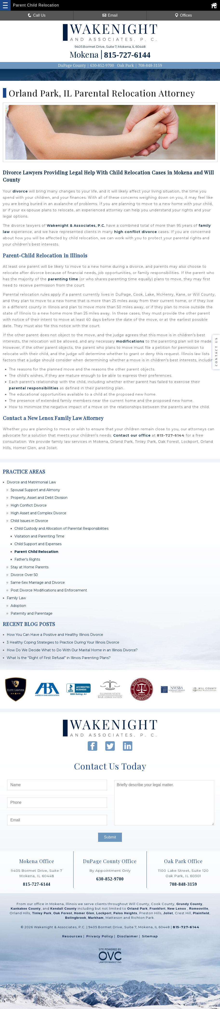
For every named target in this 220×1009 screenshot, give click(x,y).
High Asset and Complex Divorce (38, 513)
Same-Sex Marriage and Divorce (38, 582)
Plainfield (201, 913)
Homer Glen (84, 913)
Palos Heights (125, 913)
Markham (96, 918)
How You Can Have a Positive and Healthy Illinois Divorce (55, 634)
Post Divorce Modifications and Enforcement (49, 590)
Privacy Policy (99, 936)
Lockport (104, 913)
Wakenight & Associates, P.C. (76, 225)
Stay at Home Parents (29, 567)
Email (109, 15)
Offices (183, 15)
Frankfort (158, 908)
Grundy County (189, 904)
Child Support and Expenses (37, 544)
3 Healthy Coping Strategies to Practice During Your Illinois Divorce (63, 642)
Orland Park (137, 908)
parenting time (63, 279)
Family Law (16, 598)
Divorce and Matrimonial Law (31, 482)
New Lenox (177, 908)
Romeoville (198, 908)
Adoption (18, 606)
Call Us (37, 15)
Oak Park (125, 65)
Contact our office (132, 435)
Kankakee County (26, 908)
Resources (72, 936)
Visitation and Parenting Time (39, 536)
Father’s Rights (27, 559)
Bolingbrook (75, 918)
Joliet (168, 913)
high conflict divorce (135, 232)
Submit (110, 837)
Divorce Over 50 (24, 575)
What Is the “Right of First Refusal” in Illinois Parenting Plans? (59, 658)
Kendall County (63, 908)
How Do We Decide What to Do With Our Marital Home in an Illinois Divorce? (72, 650)
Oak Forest (62, 913)
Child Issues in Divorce (29, 521)
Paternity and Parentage (32, 613)
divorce (20, 191)
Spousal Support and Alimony (35, 490)
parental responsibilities (34, 388)
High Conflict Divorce (29, 505)
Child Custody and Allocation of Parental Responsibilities (61, 528)
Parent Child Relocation (36, 551)
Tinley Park (41, 913)
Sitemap (150, 936)
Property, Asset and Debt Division (39, 497)
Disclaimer (127, 936)
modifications (130, 341)
